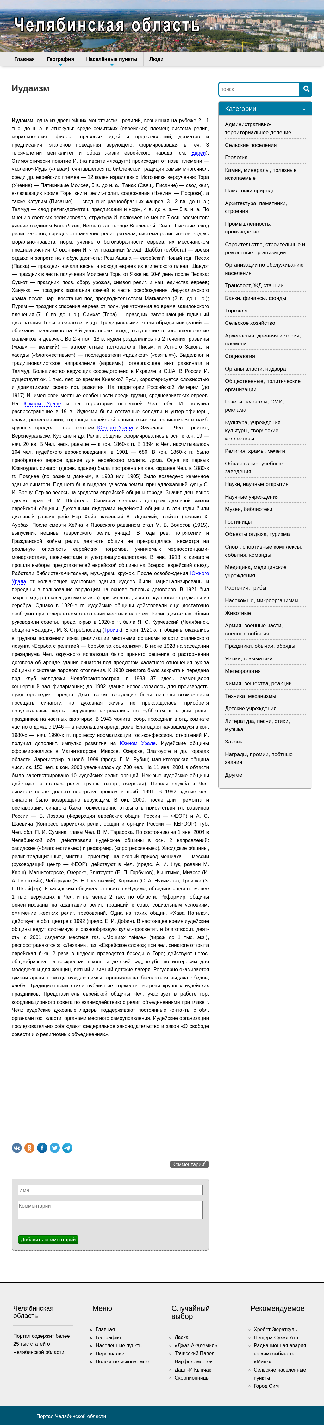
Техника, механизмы (250, 696)
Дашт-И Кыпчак (193, 1370)
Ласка (182, 1337)
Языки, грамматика (249, 659)
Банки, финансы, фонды (255, 298)
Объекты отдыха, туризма (257, 534)
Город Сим (266, 1386)
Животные (238, 613)
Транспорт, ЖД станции (254, 285)
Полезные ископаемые (122, 1361)
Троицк (112, 630)
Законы (234, 742)
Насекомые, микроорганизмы (261, 600)
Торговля (236, 311)
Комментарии (189, 1164)
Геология (236, 158)
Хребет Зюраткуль (275, 1329)
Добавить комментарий (48, 1239)
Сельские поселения (251, 145)
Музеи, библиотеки (248, 509)
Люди (155, 59)
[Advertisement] (110, 1089)
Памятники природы (250, 191)
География (60, 61)
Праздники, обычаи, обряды (260, 646)
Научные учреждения (252, 497)
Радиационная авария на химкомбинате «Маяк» (280, 1353)
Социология (240, 356)
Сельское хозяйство (250, 323)
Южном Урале (42, 403)
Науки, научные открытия (257, 484)
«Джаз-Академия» (196, 1345)
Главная (24, 59)
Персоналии (110, 1353)
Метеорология (243, 671)
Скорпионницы (192, 1377)
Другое (233, 775)
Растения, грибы (245, 588)
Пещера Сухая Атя (276, 1337)
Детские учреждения (251, 709)
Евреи (198, 152)
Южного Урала (115, 427)
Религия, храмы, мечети (255, 451)
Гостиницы (238, 522)
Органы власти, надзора (255, 369)
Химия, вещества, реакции (258, 684)
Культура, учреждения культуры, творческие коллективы (252, 431)
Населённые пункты (110, 61)
